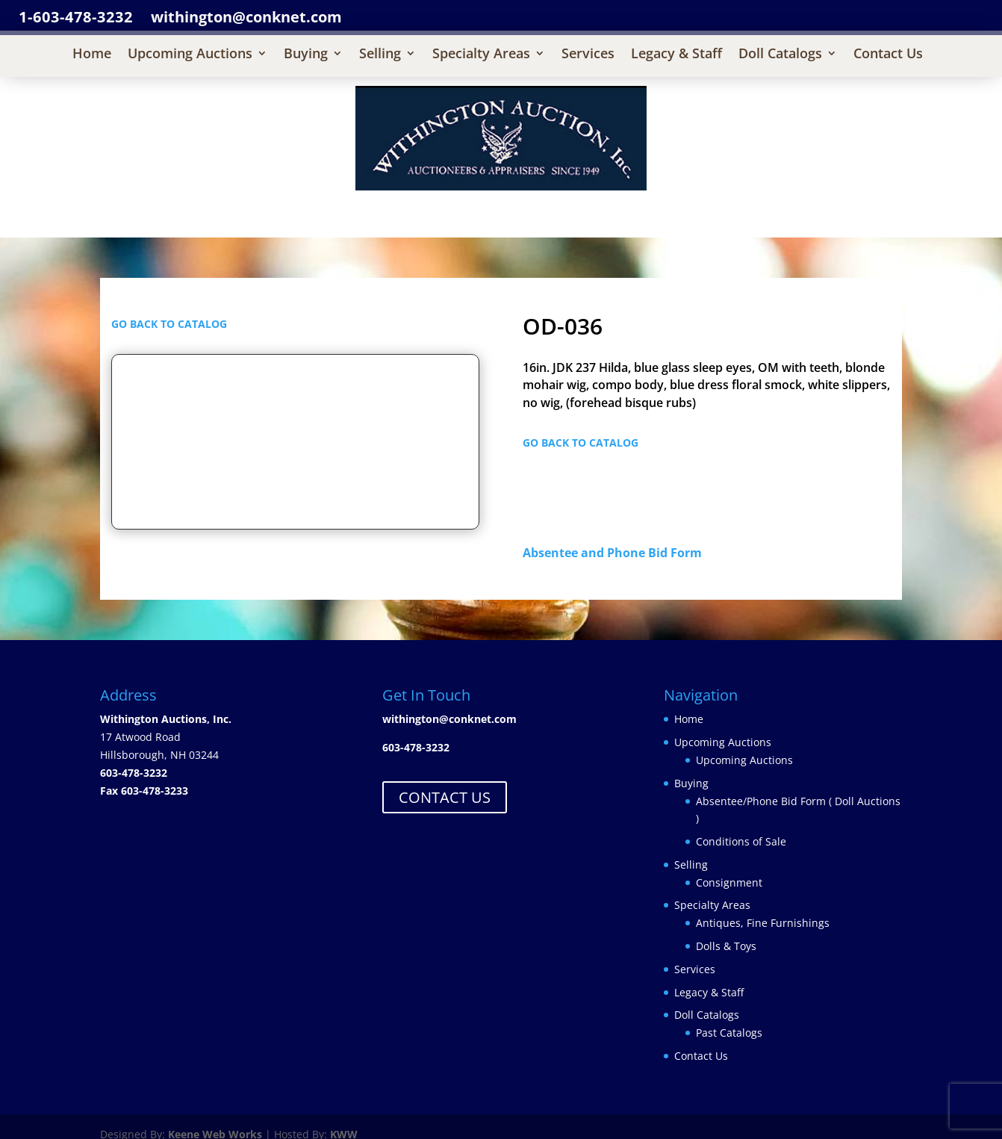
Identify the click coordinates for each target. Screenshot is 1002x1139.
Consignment (729, 882)
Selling (380, 55)
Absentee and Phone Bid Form (617, 552)
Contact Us (888, 55)
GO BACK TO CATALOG (169, 324)
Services (587, 55)
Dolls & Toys (726, 946)
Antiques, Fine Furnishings (763, 923)
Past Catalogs (729, 1032)
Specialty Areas (481, 55)
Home (91, 55)
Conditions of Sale (741, 841)
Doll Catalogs (780, 55)
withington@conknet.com (449, 719)
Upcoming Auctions (190, 55)
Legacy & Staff (676, 55)
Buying (306, 55)
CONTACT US (445, 797)
